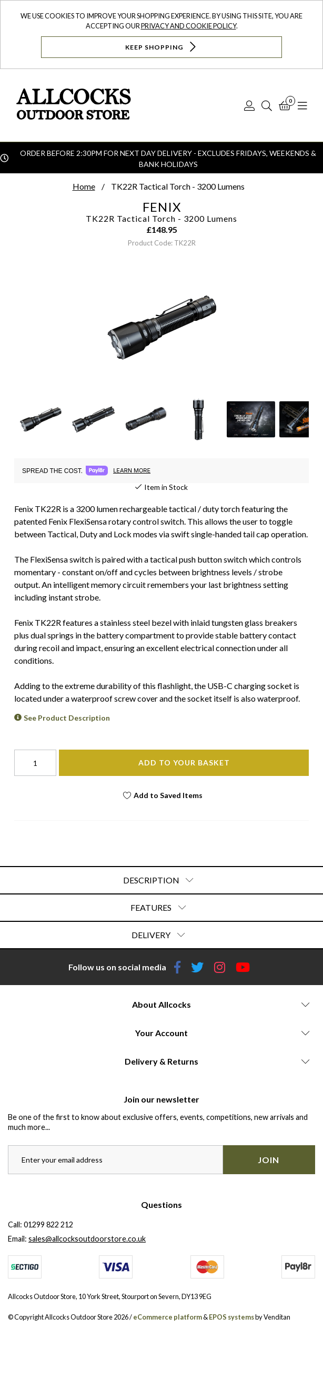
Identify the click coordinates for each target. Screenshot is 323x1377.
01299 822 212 (48, 1224)
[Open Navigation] (302, 105)
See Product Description (67, 717)
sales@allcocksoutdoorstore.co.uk (87, 1238)
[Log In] (249, 105)
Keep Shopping (161, 47)
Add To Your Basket (184, 762)
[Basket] (285, 105)
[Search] (266, 105)
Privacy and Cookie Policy (188, 26)
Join (268, 1160)
